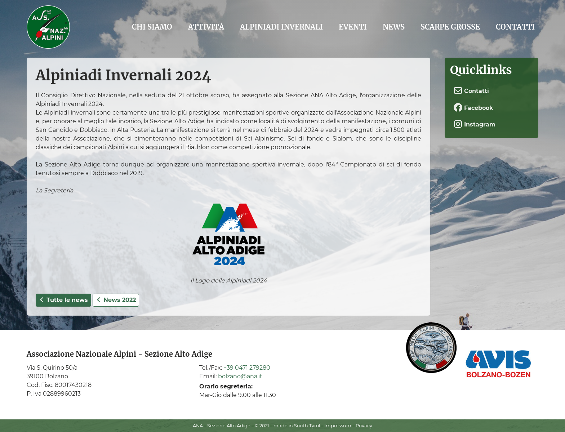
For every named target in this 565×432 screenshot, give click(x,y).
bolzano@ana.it (240, 376)
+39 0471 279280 (246, 367)
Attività (206, 26)
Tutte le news (63, 300)
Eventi (353, 26)
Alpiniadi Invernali (281, 26)
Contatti (515, 26)
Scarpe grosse (450, 26)
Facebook (473, 107)
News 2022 (116, 300)
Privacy (364, 425)
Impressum (337, 425)
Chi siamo (152, 26)
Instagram (474, 124)
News (394, 26)
